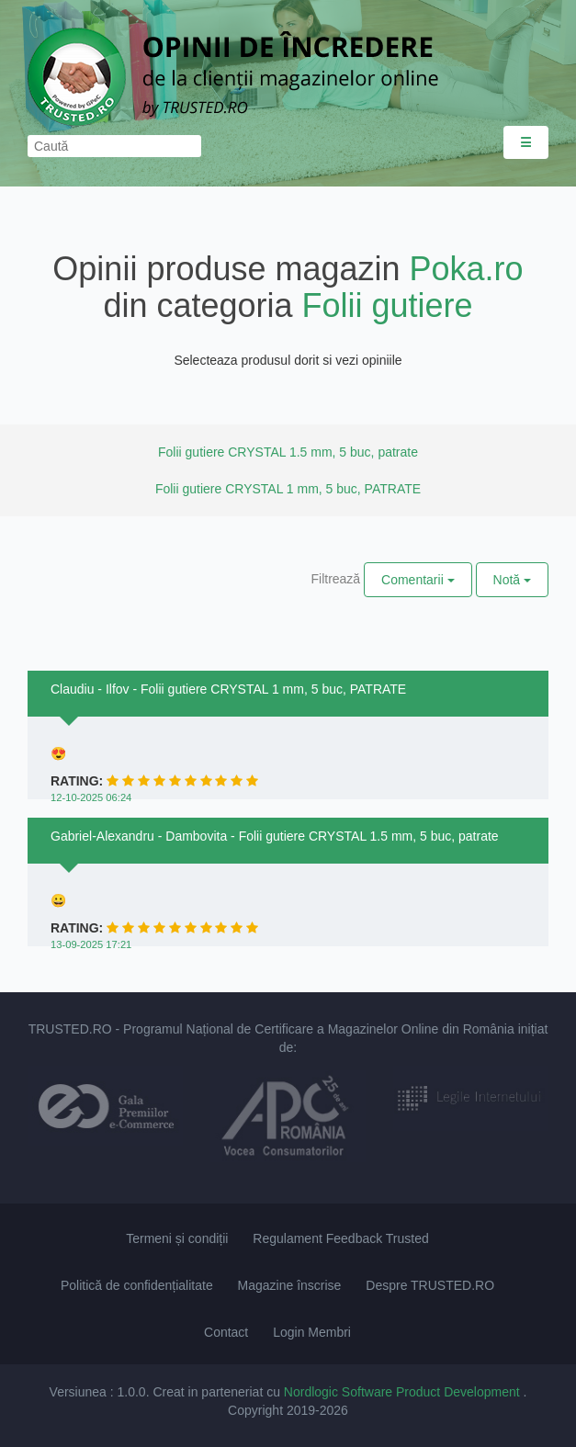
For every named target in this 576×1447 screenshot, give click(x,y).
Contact (226, 1332)
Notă (512, 579)
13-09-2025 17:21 (91, 944)
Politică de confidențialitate (137, 1285)
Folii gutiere (387, 305)
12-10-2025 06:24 (91, 797)
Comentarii (418, 579)
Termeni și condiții (177, 1238)
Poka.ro (467, 269)
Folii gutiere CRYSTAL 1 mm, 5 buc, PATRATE (288, 488)
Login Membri (312, 1332)
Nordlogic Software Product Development (404, 1392)
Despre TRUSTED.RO (430, 1285)
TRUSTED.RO (70, 1029)
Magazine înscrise (290, 1285)
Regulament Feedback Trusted (340, 1238)
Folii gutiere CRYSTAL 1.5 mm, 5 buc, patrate (288, 452)
